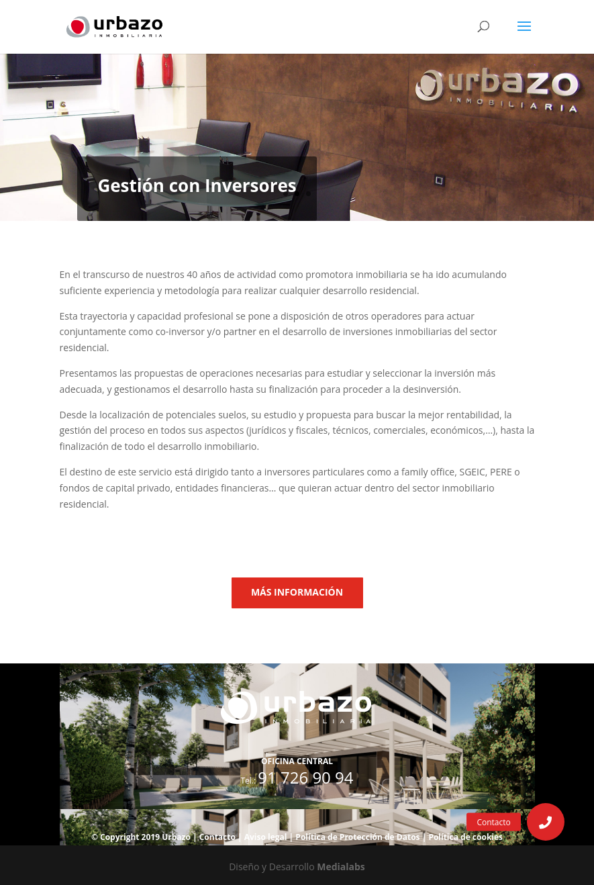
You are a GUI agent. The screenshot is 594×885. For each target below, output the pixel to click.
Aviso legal (265, 837)
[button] (545, 822)
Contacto (217, 837)
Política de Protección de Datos (357, 837)
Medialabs (341, 866)
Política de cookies (465, 837)
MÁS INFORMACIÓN (297, 592)
